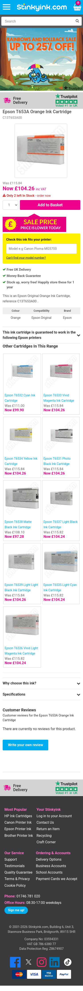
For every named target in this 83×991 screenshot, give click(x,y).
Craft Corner (46, 842)
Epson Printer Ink (17, 829)
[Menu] (6, 7)
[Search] (37, 21)
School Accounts (49, 872)
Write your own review (25, 745)
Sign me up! (16, 910)
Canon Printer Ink (18, 822)
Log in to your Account (54, 816)
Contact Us (45, 822)
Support (10, 859)
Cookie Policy (15, 885)
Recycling (44, 835)
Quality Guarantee (18, 872)
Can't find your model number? (26, 257)
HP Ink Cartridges (18, 816)
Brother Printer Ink (18, 835)
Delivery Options (48, 859)
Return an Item (48, 829)
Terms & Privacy (17, 879)
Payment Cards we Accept (56, 879)
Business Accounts (51, 866)
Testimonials (14, 866)
